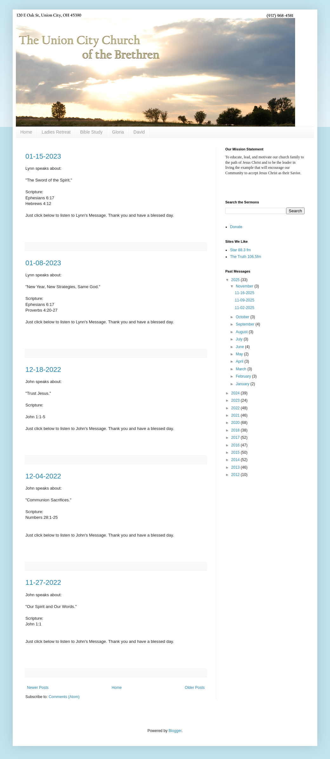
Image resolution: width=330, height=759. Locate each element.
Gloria (118, 132)
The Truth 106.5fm (245, 256)
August (242, 332)
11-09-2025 (244, 300)
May (240, 354)
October (243, 317)
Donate (236, 227)
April (240, 361)
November (245, 286)
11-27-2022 (43, 582)
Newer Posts (38, 687)
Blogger (175, 731)
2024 (236, 393)
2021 (236, 415)
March (242, 369)
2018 (236, 430)
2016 (236, 445)
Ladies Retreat (56, 132)
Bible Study (91, 132)
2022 (236, 408)
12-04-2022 (43, 476)
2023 (236, 400)
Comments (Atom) (64, 697)
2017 (236, 437)
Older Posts (195, 687)
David (139, 132)
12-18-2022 (43, 369)
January (243, 384)
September (245, 324)
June (240, 347)
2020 (236, 422)
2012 (236, 474)
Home (26, 132)
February (244, 376)
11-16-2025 (244, 293)
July (240, 339)
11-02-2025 (244, 308)
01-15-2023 (43, 156)
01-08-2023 (43, 263)
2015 (236, 452)
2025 (236, 280)
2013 (236, 467)
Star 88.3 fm (240, 250)
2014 (236, 460)
